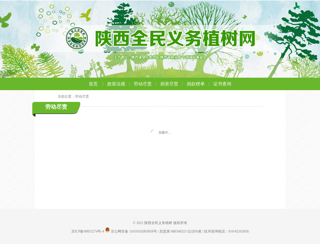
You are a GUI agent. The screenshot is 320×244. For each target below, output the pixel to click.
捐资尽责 (172, 83)
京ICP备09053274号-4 (87, 231)
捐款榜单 (199, 83)
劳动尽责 (146, 83)
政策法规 (119, 83)
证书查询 (222, 83)
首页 (97, 83)
